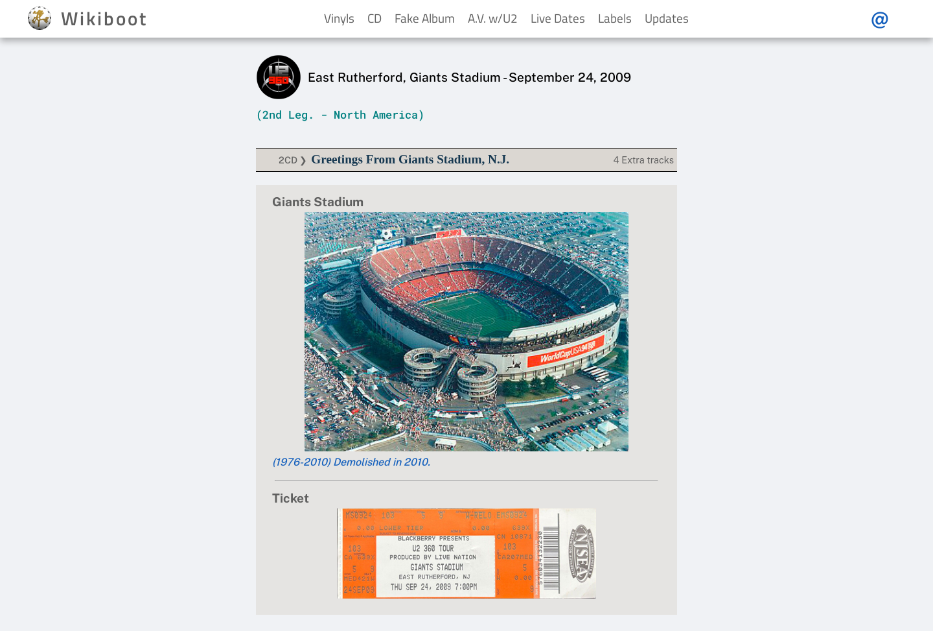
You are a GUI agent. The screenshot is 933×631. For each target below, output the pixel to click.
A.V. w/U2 (493, 17)
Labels (615, 17)
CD (374, 17)
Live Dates (558, 17)
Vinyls (339, 17)
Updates (667, 17)
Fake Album (425, 17)
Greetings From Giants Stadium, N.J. (410, 159)
